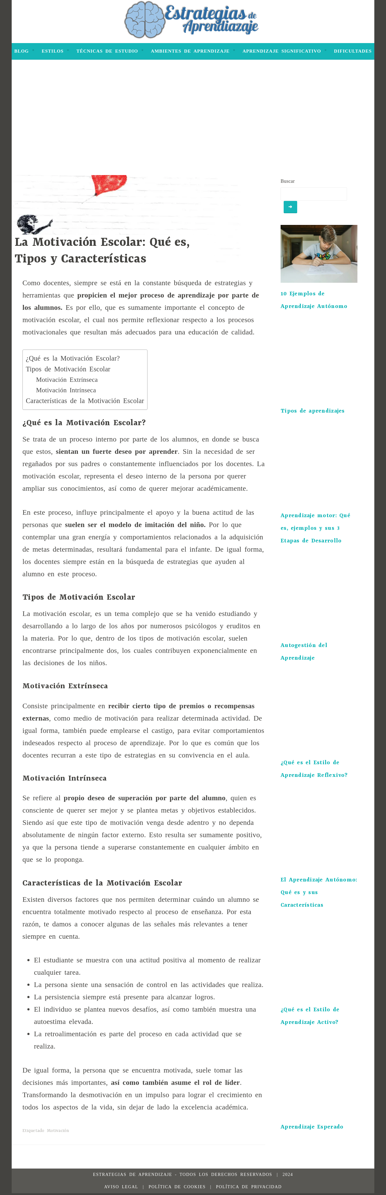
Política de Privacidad (249, 1188)
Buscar (288, 181)
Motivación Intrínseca (66, 390)
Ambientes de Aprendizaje (190, 51)
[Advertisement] (193, 129)
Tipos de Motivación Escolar (68, 369)
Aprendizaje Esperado (312, 1129)
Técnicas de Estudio (107, 51)
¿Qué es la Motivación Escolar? (73, 358)
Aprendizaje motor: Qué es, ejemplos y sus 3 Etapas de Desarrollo (315, 530)
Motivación (58, 1130)
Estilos (53, 51)
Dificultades (353, 51)
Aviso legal (121, 1188)
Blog (21, 51)
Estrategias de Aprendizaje (132, 1176)
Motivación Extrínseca (67, 379)
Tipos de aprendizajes (313, 413)
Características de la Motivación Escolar (85, 401)
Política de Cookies (177, 1188)
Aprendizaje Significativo (281, 51)
